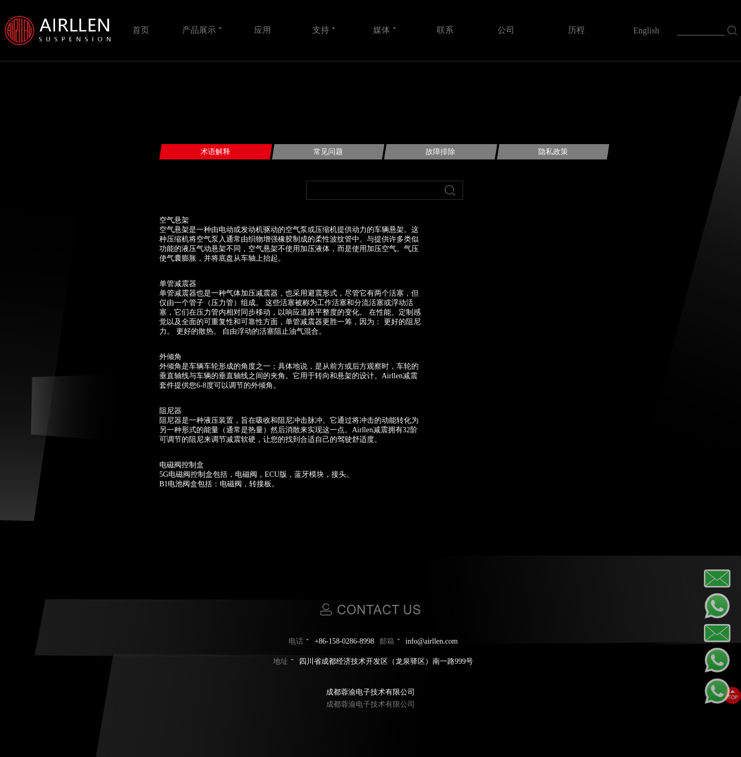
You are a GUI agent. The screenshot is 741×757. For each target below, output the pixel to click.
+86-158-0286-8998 (344, 641)
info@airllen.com (431, 641)
